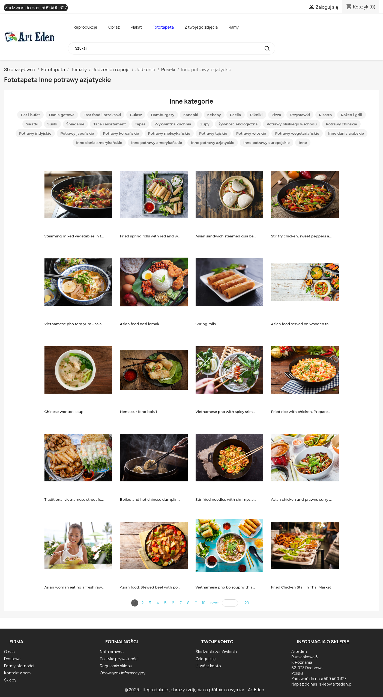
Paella (235, 115)
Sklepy (10, 680)
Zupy (205, 124)
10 (203, 602)
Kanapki (190, 115)
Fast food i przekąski (102, 115)
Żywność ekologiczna (238, 124)
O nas (9, 651)
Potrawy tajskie (213, 133)
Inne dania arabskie (346, 133)
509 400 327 (54, 8)
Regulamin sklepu (116, 665)
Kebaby (214, 115)
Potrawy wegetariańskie (297, 133)
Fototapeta (163, 27)
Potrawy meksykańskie (169, 133)
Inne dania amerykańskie (99, 142)
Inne (303, 142)
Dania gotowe (62, 115)
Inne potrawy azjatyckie (212, 142)
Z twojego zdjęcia (201, 27)
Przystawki (300, 115)
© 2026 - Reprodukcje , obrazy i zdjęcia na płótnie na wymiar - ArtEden (194, 690)
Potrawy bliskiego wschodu (292, 124)
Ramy (234, 27)
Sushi (52, 124)
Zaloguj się (206, 658)
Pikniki (256, 115)
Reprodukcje (85, 27)
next (214, 602)
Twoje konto (217, 642)
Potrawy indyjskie (35, 133)
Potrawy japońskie (77, 133)
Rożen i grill (351, 115)
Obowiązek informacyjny (122, 672)
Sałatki (32, 124)
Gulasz (136, 115)
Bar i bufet (30, 115)
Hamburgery (162, 115)
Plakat (136, 27)
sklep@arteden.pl (335, 684)
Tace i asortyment (109, 124)
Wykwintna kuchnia (172, 124)
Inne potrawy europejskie (266, 142)
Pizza (276, 115)
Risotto (325, 115)
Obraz (114, 27)
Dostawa (12, 658)
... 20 (245, 602)
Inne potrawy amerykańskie (156, 142)
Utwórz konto (208, 665)
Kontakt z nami (17, 672)
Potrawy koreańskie (121, 133)
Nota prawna (112, 651)
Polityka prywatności (119, 658)
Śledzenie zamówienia (216, 651)
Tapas (140, 124)
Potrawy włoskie (251, 133)
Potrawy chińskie (341, 124)
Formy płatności (19, 665)
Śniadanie (75, 124)
